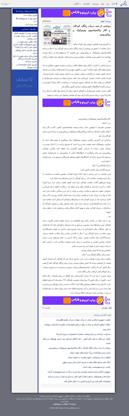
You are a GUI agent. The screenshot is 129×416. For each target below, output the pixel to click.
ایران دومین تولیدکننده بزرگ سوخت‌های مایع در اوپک (90, 353)
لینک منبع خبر (107, 308)
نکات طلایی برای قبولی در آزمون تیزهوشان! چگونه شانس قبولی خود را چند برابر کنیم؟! (25, 44)
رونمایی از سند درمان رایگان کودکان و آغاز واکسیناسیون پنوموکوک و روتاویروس (79, 348)
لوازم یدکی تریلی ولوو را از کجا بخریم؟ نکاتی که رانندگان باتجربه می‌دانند (25, 58)
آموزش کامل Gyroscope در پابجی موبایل (26, 66)
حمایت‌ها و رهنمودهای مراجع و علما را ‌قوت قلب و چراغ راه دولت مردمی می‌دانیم (79, 377)
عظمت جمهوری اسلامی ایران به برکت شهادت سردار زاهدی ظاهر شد (83, 320)
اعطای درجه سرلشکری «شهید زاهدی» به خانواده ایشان (88, 357)
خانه (114, 4)
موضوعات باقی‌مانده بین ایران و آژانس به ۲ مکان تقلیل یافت (87, 381)
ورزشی (95, 4)
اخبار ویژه (31, 24)
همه (102, 4)
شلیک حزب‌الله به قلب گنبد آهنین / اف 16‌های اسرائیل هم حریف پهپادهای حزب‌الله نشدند (76, 341)
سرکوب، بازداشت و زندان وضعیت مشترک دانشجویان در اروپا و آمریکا (83, 334)
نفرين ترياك (30, 15)
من (108, 4)
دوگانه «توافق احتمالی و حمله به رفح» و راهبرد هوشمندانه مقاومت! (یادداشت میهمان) (77, 325)
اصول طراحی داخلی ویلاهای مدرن (26, 51)
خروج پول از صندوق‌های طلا (26, 19)
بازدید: (47, 308)
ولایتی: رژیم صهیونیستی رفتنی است (96, 367)
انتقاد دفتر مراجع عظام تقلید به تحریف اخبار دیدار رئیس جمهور (86, 362)
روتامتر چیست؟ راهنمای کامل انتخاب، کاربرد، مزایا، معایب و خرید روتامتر (25, 36)
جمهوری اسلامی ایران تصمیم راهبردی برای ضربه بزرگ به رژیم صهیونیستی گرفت (78, 372)
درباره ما (5, 4)
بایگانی (77, 4)
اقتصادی (86, 4)
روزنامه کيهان (105, 21)
